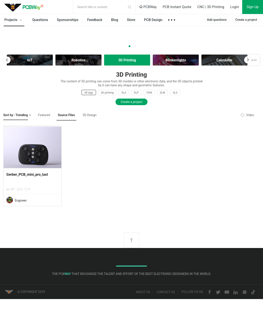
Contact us (166, 292)
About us (143, 292)
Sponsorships (67, 20)
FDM (149, 92)
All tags (88, 92)
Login (234, 7)
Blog (114, 20)
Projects (13, 20)
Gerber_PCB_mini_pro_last (27, 174)
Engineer (21, 200)
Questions (40, 20)
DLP (136, 92)
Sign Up (253, 7)
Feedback (94, 20)
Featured (44, 115)
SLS (175, 92)
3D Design (89, 115)
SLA (123, 92)
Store (131, 20)
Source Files (66, 115)
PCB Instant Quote (177, 7)
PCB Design (153, 20)
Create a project (246, 19)
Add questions (217, 19)
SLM (162, 92)
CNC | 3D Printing (210, 7)
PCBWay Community (25, 7)
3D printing (107, 92)
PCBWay (148, 7)
